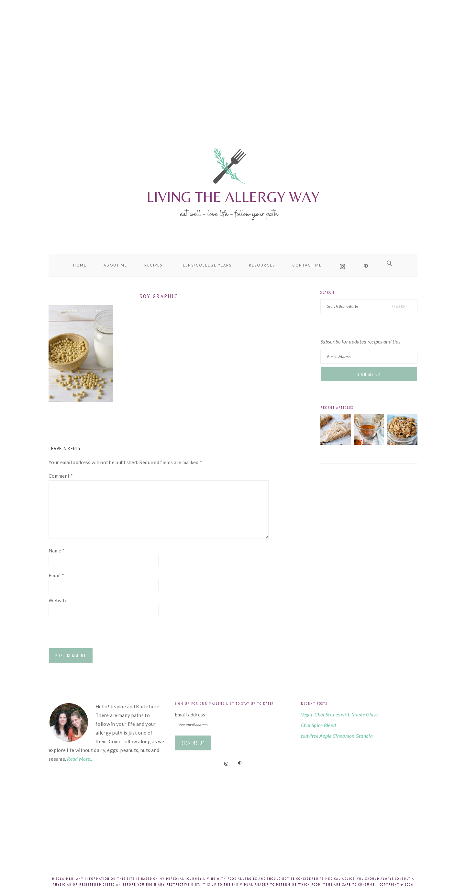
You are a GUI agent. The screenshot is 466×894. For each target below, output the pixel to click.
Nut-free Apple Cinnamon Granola (337, 736)
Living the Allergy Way (233, 182)
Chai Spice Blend (318, 725)
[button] (389, 263)
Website (58, 600)
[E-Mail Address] (368, 357)
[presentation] (98, 633)
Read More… (80, 759)
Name (57, 550)
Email (56, 575)
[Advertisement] (233, 58)
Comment (61, 476)
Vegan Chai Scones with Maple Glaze (339, 714)
